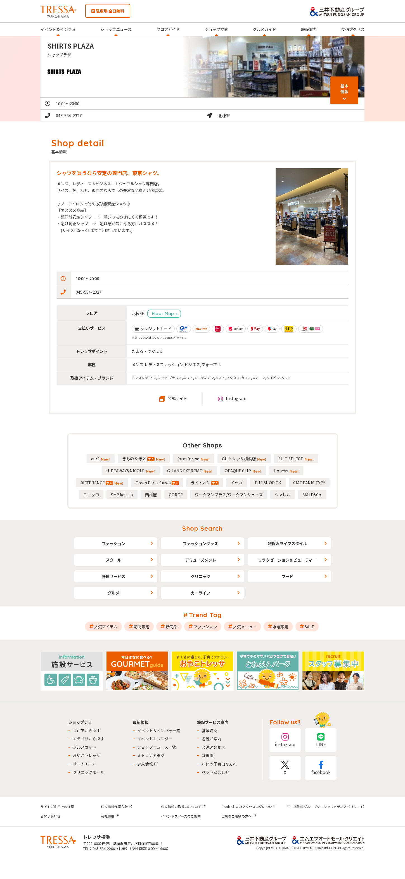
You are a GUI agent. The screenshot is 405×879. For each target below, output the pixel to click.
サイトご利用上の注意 (57, 806)
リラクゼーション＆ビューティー (287, 560)
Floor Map (163, 313)
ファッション (113, 543)
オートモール (84, 764)
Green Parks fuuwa (157, 482)
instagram (285, 740)
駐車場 (208, 755)
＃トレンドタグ (151, 755)
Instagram (232, 398)
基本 (344, 88)
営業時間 (209, 730)
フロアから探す (86, 730)
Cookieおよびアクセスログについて (248, 806)
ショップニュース (115, 29)
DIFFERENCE (102, 483)
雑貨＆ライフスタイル (287, 543)
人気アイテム (105, 626)
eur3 (100, 459)
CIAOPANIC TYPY (309, 482)
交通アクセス (352, 29)
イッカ (236, 482)
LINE (321, 740)
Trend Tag (205, 615)
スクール (113, 560)
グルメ (113, 593)
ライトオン (205, 482)
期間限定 (141, 626)
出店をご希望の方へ (238, 816)
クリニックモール (88, 772)
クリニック (200, 576)
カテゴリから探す (88, 738)
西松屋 (151, 494)
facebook (321, 768)
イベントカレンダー (154, 738)
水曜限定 (280, 626)
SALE (309, 626)
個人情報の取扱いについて (183, 806)
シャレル (282, 494)
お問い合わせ (51, 816)
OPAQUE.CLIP (243, 471)
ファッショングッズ (200, 543)
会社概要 (110, 816)
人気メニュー (245, 626)
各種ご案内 (211, 738)
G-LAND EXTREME (190, 471)
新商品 (171, 626)
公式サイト (173, 398)
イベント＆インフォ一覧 (158, 730)
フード (287, 576)
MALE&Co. (312, 494)
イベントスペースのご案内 (181, 816)
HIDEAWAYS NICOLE (130, 471)
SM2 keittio (122, 494)
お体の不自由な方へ (219, 764)
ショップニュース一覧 (156, 747)
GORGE (176, 494)
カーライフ (200, 593)
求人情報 (147, 764)
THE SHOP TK (267, 482)
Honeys (286, 471)
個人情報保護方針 (116, 806)
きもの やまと (143, 459)
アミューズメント (200, 560)
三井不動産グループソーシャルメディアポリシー (325, 806)
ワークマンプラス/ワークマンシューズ (229, 494)
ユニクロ (91, 494)
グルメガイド (264, 29)
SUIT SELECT (296, 459)
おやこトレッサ (86, 755)
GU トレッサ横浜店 (244, 459)
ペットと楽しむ (215, 772)
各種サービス (113, 576)
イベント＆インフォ (58, 29)
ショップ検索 (216, 29)
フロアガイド (168, 29)
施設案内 (309, 29)
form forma (193, 459)
